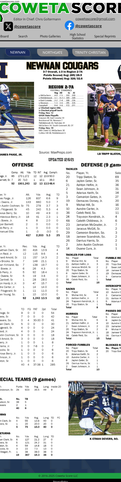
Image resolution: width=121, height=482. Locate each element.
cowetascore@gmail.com (95, 19)
